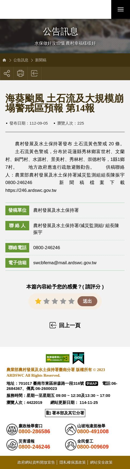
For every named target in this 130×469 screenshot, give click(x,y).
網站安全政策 (101, 462)
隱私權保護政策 (73, 462)
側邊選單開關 (65, 26)
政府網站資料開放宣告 (36, 462)
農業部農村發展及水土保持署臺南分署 (41, 9)
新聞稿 (40, 60)
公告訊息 (20, 60)
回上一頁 (35, 73)
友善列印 (21, 73)
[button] (101, 9)
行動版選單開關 (121, 10)
